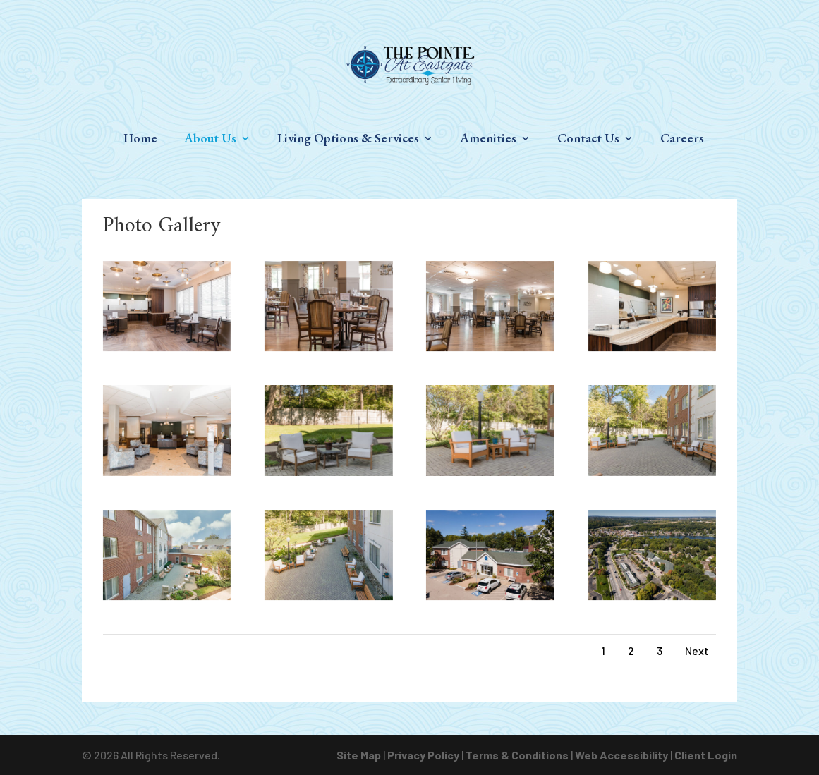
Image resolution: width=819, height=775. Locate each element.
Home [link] (140, 139)
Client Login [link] (705, 755)
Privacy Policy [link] (423, 755)
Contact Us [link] (588, 139)
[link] (410, 63)
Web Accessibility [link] (621, 755)
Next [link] (697, 650)
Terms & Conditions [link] (517, 755)
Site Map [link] (358, 755)
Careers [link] (682, 139)
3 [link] (659, 650)
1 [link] (603, 650)
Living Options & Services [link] (348, 139)
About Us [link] (210, 139)
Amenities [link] (488, 139)
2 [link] (631, 650)
